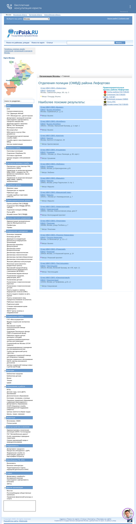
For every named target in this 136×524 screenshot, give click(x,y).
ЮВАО (43, 91)
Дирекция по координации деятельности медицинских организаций (16, 240)
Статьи (50, 43)
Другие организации (15, 487)
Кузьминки (51, 152)
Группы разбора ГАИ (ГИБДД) (118, 92)
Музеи (9, 378)
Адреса (62, 519)
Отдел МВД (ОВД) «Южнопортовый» (55, 278)
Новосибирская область (52, 15)
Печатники (51, 223)
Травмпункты (11, 308)
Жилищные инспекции (15, 127)
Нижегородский (52, 209)
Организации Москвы (49, 76)
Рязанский (50, 252)
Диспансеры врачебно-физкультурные (15, 245)
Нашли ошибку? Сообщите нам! (118, 18)
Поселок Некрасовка (54, 237)
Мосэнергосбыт (12, 130)
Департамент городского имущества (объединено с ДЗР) (18, 449)
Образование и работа (16, 386)
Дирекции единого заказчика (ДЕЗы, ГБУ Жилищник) (17, 124)
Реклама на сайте (104, 519)
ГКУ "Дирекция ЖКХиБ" (15, 113)
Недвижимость (13, 446)
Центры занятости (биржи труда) (18, 412)
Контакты (91, 519)
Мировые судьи (12, 188)
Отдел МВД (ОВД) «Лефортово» (53, 88)
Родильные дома (13, 304)
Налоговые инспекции (15, 151)
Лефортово (51, 91)
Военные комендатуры (15, 465)
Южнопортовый (52, 280)
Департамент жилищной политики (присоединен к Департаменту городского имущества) (19, 119)
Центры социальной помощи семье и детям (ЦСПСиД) (19, 366)
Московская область (20, 15)
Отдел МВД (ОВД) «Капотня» (52, 136)
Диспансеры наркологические (17, 252)
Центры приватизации (15, 144)
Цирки (9, 382)
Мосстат (10, 490)
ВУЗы (9, 389)
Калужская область (35, 15)
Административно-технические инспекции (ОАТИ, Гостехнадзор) (19, 431)
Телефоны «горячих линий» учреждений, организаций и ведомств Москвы (18, 51)
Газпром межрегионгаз (15, 111)
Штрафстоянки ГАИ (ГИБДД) (117, 104)
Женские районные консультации (19, 261)
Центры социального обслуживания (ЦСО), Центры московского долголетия (20, 361)
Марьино (50, 181)
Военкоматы (11, 463)
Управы (9, 227)
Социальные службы (15, 316)
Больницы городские (14, 234)
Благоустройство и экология (18, 427)
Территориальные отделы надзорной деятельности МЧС (18, 468)
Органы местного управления (18, 218)
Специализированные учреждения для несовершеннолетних (19, 348)
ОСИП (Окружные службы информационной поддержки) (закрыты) (17, 407)
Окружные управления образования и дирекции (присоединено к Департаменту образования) (20, 402)
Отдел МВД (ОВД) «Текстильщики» (55, 263)
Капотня (50, 138)
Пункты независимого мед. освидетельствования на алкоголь (19, 298)
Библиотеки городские (15, 373)
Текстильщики (52, 266)
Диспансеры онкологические (17, 255)
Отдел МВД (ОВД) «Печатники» (53, 221)
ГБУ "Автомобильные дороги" (17, 434)
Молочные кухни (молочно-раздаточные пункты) (16, 264)
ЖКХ (8, 106)
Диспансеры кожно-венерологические (14, 249)
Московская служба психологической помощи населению (16, 327)
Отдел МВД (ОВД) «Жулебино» (53, 121)
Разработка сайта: (11, 521)
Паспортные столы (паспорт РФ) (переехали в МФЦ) (18, 167)
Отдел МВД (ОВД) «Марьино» (53, 178)
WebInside (23, 521)
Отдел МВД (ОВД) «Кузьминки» (53, 150)
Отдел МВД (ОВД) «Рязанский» (53, 249)
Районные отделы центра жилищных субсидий (16, 336)
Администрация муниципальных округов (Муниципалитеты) (18, 222)
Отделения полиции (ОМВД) (117, 99)
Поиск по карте (37, 43)
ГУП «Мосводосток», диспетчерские (20, 116)
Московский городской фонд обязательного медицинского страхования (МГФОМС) (17, 269)
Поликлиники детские (14, 280)
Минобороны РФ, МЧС (16, 460)
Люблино (50, 166)
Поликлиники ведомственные (17, 273)
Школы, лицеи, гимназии (15, 414)
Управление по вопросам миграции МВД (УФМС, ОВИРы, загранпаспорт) (19, 179)
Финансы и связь (13, 148)
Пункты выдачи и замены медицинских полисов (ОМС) (17, 290)
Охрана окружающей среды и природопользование (17, 441)
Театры (9, 380)
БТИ (8, 109)
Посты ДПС (111, 102)
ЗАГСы (9, 484)
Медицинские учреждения (17, 231)
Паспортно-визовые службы (18, 163)
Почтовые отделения (14, 155)
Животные (11, 418)
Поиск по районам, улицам (17, 43)
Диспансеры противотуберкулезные (20, 257)
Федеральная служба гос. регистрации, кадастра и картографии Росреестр (16, 454)
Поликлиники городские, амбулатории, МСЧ (15, 276)
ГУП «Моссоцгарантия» (15, 319)
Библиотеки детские (14, 376)
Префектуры (11, 225)
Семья (9, 473)
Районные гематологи (14, 302)
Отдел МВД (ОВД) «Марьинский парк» (56, 192)
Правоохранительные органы (18, 200)
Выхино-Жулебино (54, 110)
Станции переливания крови (17, 306)
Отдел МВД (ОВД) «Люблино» (53, 164)
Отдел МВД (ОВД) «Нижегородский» (55, 207)
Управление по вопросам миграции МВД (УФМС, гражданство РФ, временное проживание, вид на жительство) (19, 172)
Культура (10, 370)
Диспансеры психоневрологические (20, 259)
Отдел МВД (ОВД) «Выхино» (52, 107)
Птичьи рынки (12, 423)
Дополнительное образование (18, 396)
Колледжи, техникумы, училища (18, 398)
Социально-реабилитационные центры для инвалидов (18, 340)
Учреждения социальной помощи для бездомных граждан (19, 356)
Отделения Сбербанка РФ (16, 153)
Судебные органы (14, 185)
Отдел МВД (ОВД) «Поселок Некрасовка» (57, 235)
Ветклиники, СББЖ (14, 421)
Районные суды (12, 192)
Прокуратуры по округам (15, 190)
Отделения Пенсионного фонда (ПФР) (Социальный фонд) (18, 332)
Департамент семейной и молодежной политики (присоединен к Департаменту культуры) (18, 478)
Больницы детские (13, 236)
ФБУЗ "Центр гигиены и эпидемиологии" (15, 311)
